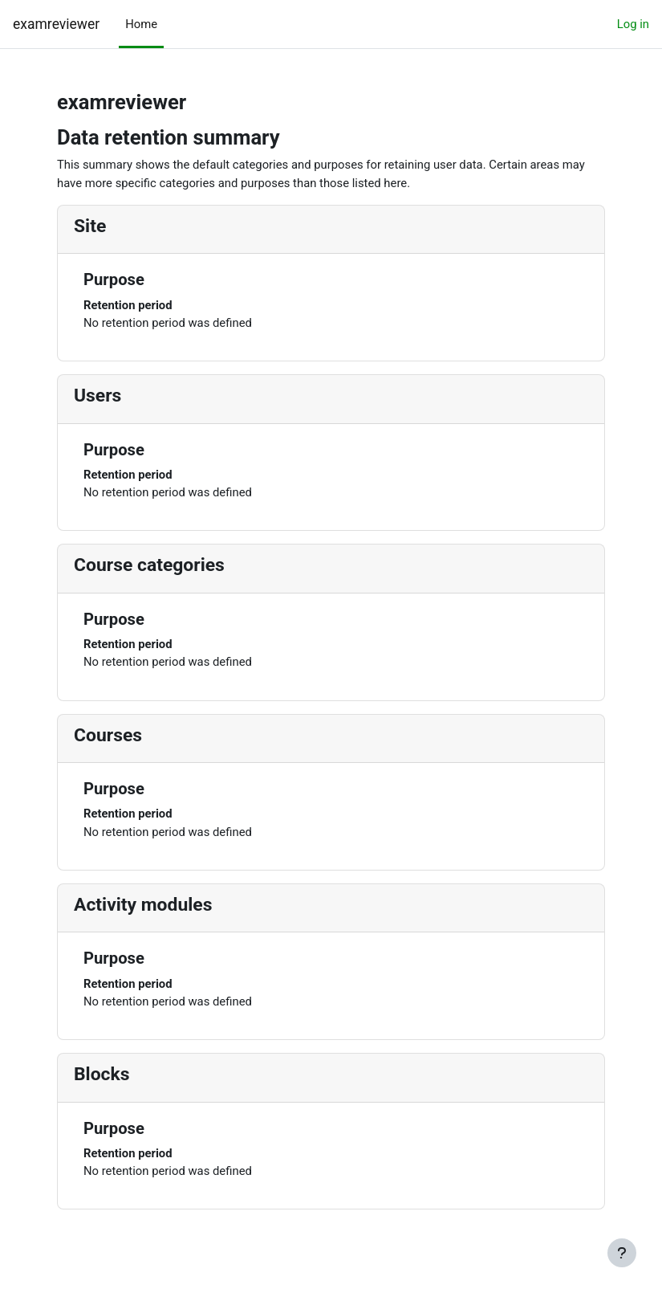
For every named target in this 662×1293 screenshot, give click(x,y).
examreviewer (56, 24)
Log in (633, 24)
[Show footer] (621, 1252)
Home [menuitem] (141, 24)
